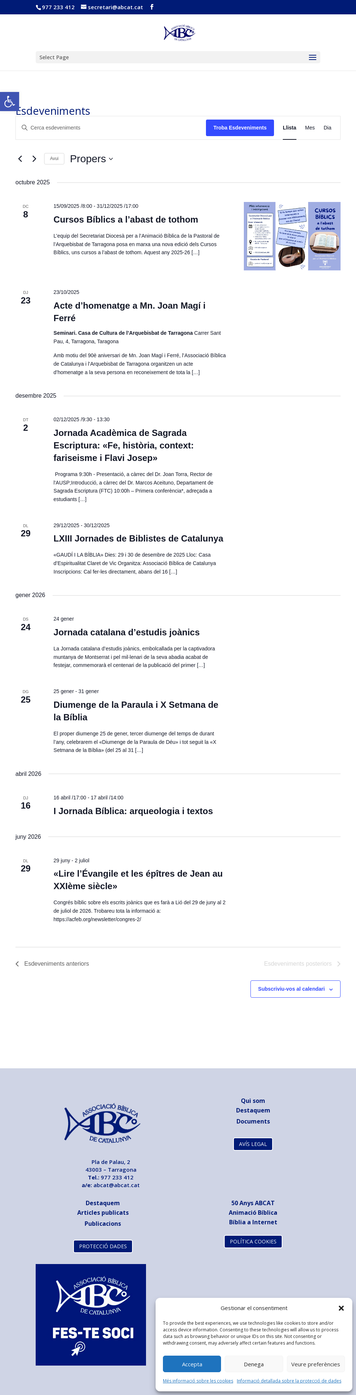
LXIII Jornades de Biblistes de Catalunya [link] (138, 538)
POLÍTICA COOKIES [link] (253, 1241)
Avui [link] (54, 158)
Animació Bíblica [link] (253, 1212)
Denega (254, 1364)
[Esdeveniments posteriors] (34, 159)
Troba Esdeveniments (240, 128)
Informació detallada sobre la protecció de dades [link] (289, 1381)
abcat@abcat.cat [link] (116, 1185)
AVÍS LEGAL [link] (253, 1143)
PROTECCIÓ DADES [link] (103, 1246)
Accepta (192, 1364)
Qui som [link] (253, 1101)
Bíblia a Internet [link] (253, 1222)
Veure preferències (315, 1364)
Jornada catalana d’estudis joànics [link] (127, 632)
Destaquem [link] (253, 1110)
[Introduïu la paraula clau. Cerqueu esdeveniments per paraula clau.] (111, 127)
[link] (9, 101)
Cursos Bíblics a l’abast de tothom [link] (126, 219)
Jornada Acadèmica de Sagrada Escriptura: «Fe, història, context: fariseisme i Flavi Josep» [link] (124, 445)
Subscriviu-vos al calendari (291, 989)
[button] (341, 1308)
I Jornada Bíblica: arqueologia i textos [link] (133, 811)
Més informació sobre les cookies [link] (198, 1381)
